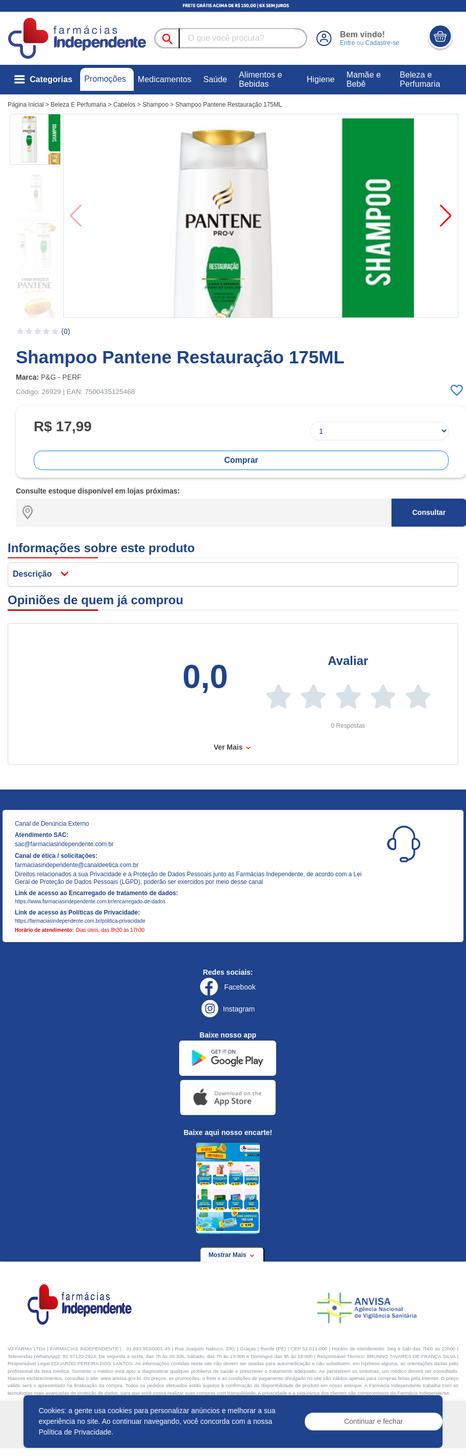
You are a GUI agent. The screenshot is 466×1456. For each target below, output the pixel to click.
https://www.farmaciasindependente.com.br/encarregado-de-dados (90, 901)
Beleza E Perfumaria (78, 104)
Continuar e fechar (373, 1421)
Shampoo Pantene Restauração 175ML (229, 104)
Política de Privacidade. (76, 1432)
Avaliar (348, 661)
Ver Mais (233, 747)
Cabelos (124, 104)
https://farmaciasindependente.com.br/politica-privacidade (80, 921)
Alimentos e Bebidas (260, 79)
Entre (347, 42)
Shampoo (155, 104)
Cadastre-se (382, 42)
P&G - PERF (61, 377)
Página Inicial (26, 104)
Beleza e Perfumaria (420, 79)
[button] (35, 139)
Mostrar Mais (231, 1254)
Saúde (215, 79)
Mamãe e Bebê (364, 79)
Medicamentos (164, 79)
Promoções (105, 79)
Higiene (321, 79)
